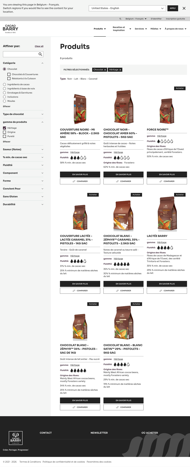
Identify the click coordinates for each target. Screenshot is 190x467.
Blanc (83, 78)
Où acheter (149, 432)
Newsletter (99, 432)
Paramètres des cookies (99, 461)
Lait (76, 78)
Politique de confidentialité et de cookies (64, 461)
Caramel (93, 78)
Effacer (6, 106)
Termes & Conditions (30, 461)
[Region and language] (127, 8)
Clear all (39, 46)
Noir (69, 78)
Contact (46, 432)
